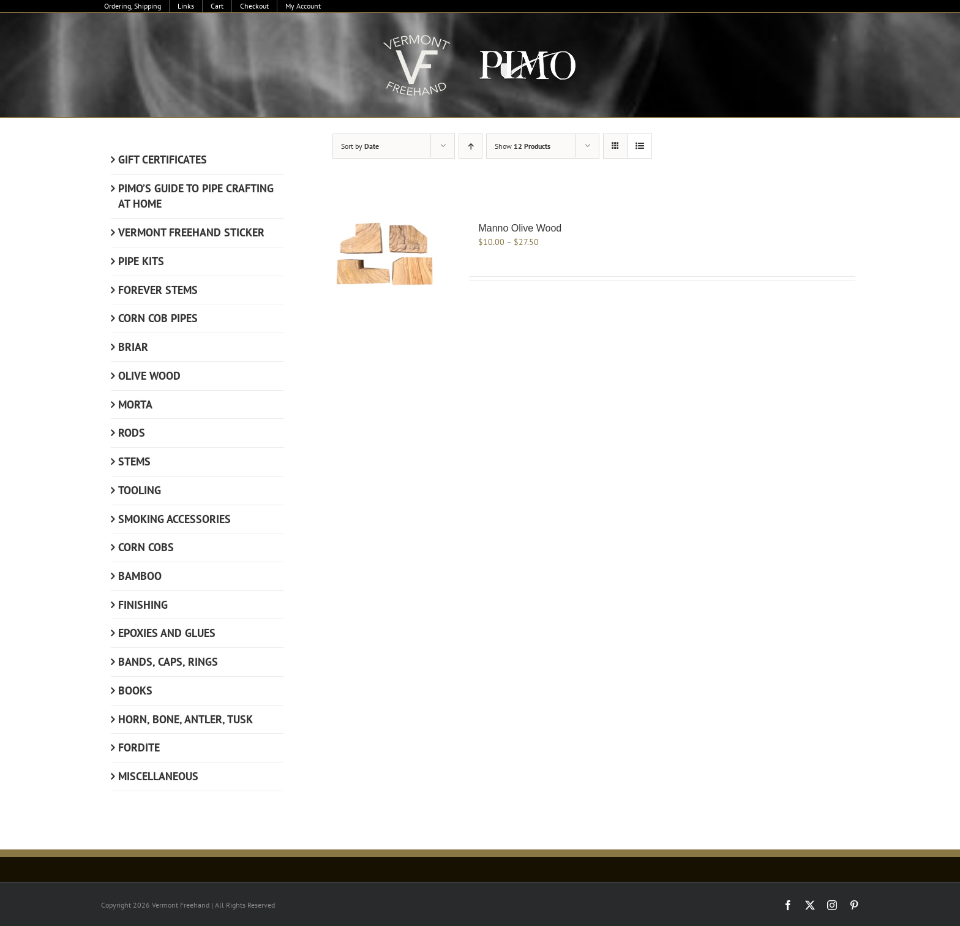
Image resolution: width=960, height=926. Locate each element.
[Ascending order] (470, 146)
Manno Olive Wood (519, 228)
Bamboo (140, 576)
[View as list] (639, 146)
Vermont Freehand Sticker (191, 232)
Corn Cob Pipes (158, 318)
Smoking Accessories (174, 519)
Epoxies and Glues (167, 633)
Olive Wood (149, 376)
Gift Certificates (162, 159)
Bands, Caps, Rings (168, 662)
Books (135, 690)
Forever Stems (158, 290)
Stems (134, 461)
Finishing (143, 605)
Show (522, 146)
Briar (133, 347)
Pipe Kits (141, 261)
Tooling (139, 490)
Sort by (360, 146)
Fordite (139, 747)
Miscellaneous (158, 776)
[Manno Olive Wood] (387, 254)
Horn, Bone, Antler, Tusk (185, 719)
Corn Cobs (146, 547)
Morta (135, 404)
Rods (131, 433)
